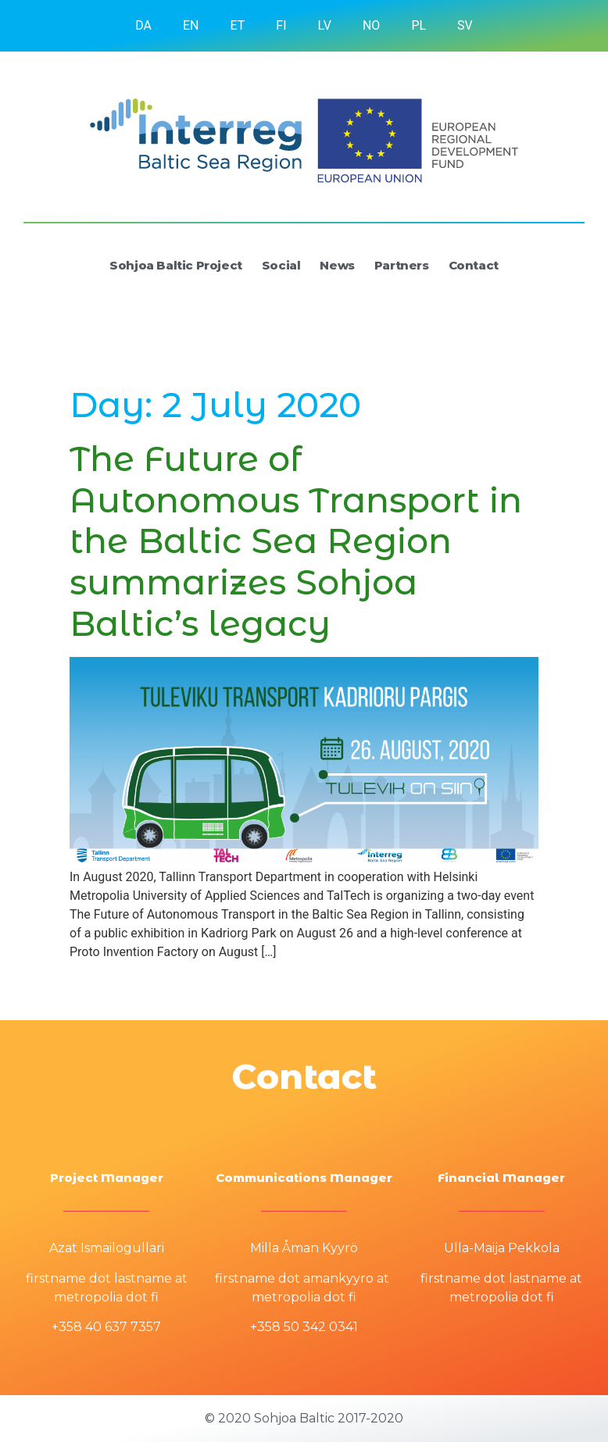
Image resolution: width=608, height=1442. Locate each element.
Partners (401, 265)
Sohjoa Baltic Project (175, 265)
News (337, 265)
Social (281, 265)
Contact (474, 265)
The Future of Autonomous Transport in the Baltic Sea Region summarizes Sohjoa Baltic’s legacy (296, 540)
